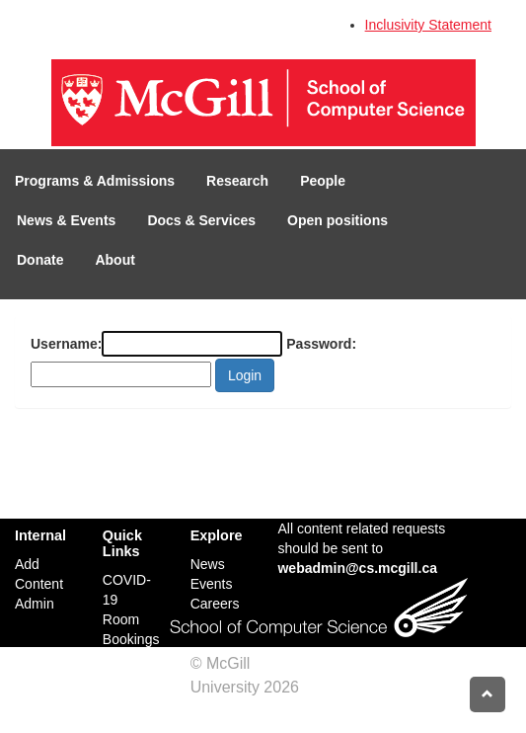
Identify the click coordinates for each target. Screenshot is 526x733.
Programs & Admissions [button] (95, 181)
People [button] (322, 181)
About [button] (114, 260)
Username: (66, 344)
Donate (40, 260)
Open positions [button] (337, 220)
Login (245, 375)
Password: (321, 344)
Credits (215, 710)
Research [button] (237, 181)
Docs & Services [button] (201, 220)
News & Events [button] (66, 220)
